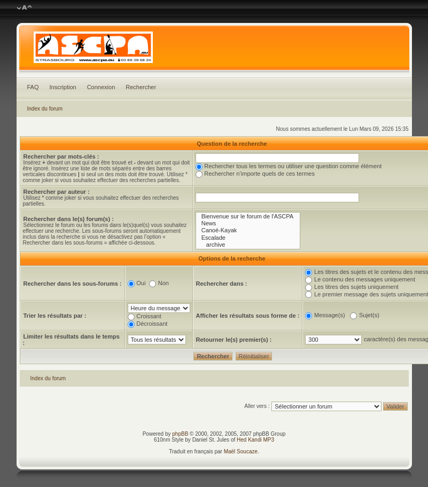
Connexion (101, 87)
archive (248, 244)
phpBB (180, 434)
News (248, 223)
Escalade (248, 237)
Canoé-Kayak (248, 230)
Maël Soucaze (241, 451)
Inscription (63, 87)
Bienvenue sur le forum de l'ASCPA (248, 216)
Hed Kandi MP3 (255, 440)
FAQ (33, 87)
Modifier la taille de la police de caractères (24, 8)
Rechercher (141, 87)
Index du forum (45, 109)
